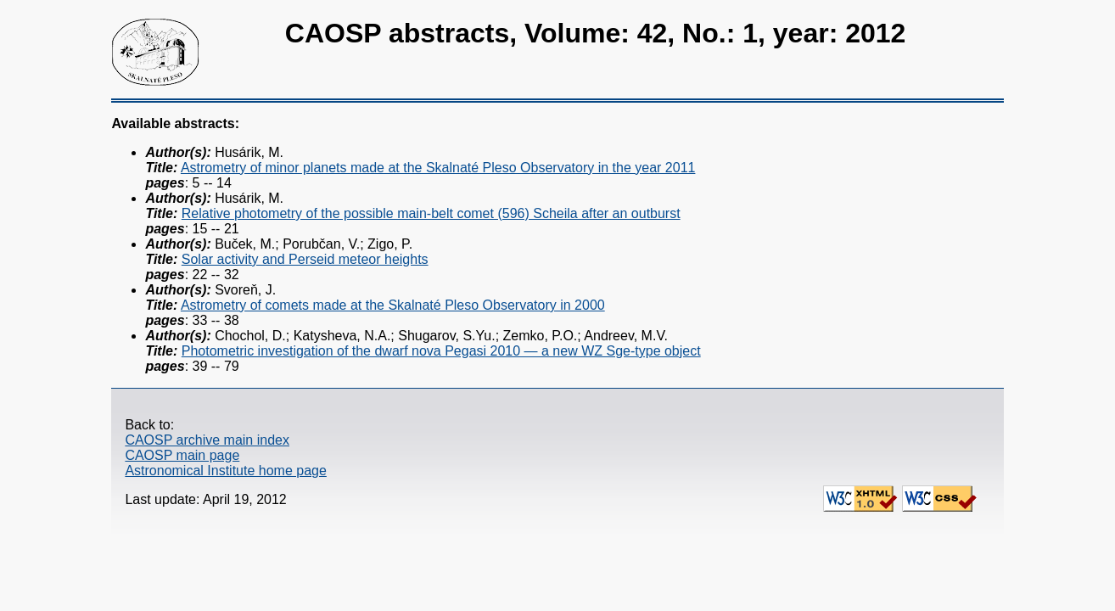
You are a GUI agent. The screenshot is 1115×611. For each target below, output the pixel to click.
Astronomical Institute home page (225, 470)
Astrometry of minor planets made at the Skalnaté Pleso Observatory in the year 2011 (438, 167)
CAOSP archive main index (207, 440)
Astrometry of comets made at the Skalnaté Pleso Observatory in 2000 (393, 305)
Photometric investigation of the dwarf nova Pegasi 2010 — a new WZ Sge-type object (441, 351)
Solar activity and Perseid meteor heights (305, 259)
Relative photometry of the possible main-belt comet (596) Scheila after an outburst (431, 213)
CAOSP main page (182, 455)
